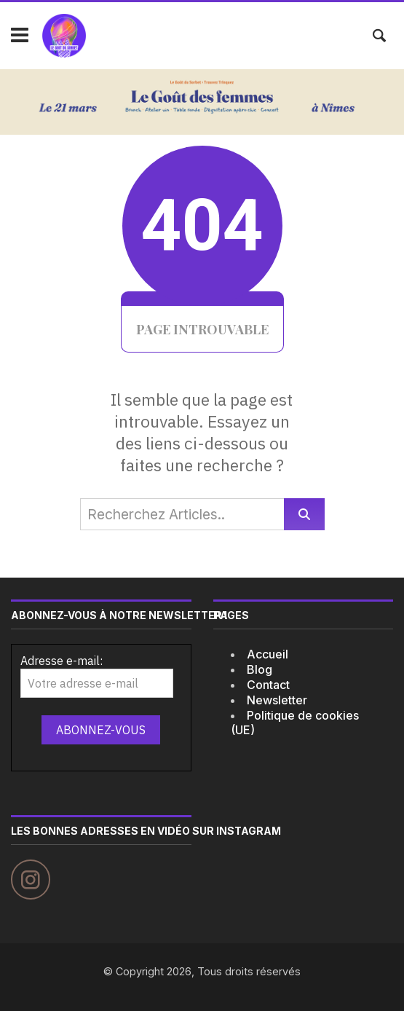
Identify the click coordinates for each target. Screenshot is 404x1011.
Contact (268, 684)
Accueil (267, 654)
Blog (259, 669)
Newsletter (277, 700)
